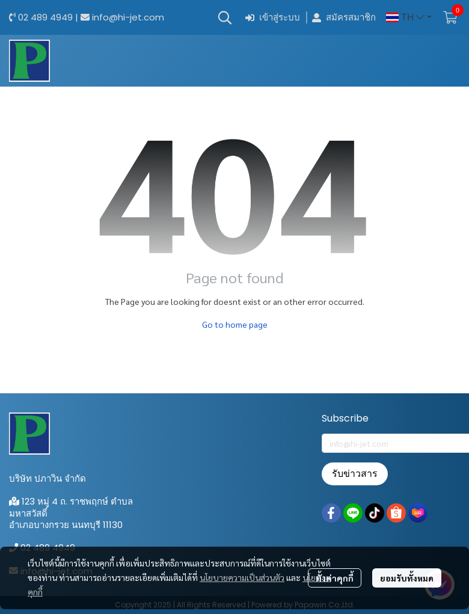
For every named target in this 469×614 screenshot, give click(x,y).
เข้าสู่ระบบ (272, 18)
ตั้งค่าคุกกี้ (335, 578)
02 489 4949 (45, 17)
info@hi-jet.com (128, 17)
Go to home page (235, 324)
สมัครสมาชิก (344, 18)
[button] (225, 17)
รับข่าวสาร (355, 473)
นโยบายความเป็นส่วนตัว (242, 577)
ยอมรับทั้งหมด (407, 578)
